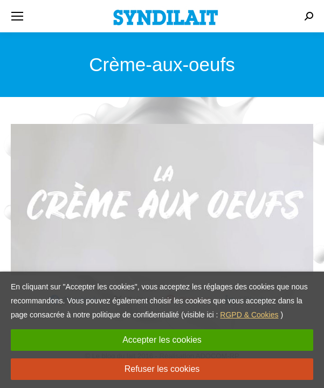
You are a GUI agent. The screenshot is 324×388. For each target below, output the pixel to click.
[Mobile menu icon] (17, 16)
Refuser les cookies (162, 368)
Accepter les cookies (162, 339)
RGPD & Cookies (249, 314)
